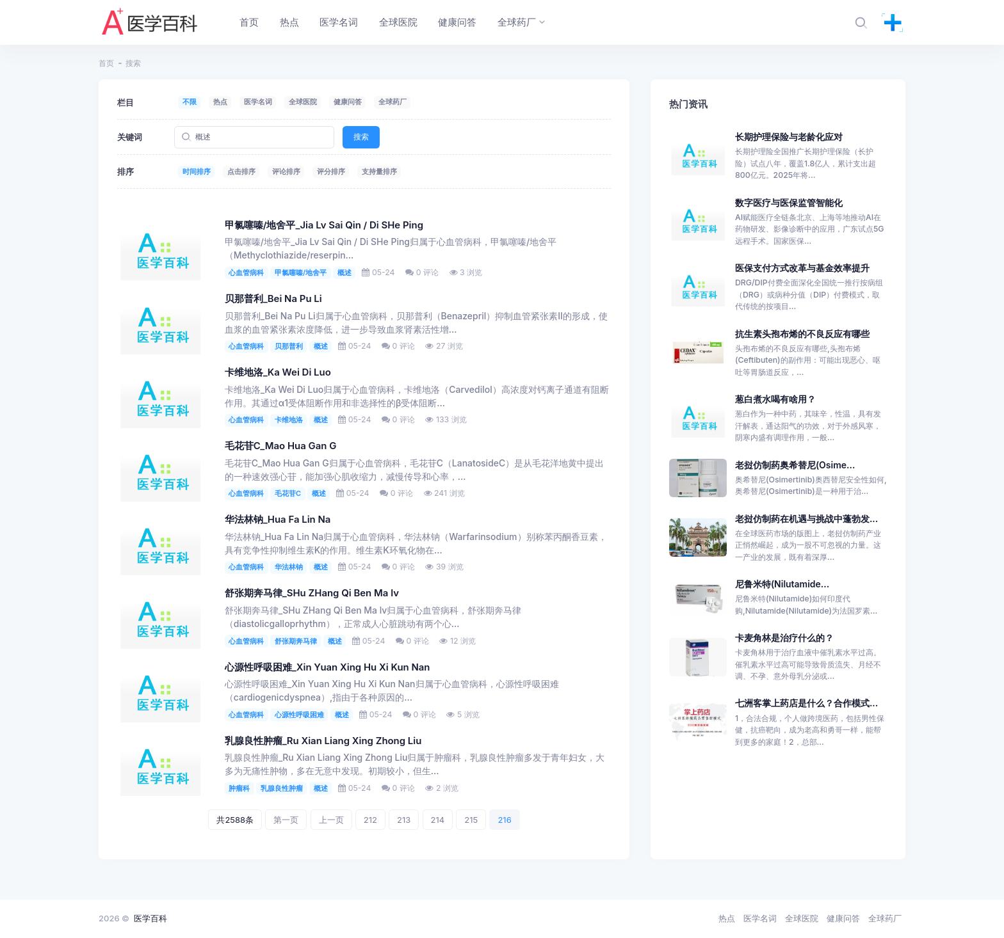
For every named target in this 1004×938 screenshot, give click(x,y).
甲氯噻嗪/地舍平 (301, 272)
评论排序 (286, 171)
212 (370, 820)
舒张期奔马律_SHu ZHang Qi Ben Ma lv (312, 593)
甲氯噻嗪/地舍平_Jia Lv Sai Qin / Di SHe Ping (324, 225)
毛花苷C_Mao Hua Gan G (281, 446)
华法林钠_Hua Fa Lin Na (278, 519)
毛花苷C (288, 493)
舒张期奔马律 (296, 641)
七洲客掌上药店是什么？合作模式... (806, 702)
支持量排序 (379, 171)
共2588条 (235, 820)
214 (438, 820)
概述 (344, 272)
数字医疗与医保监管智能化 (789, 202)
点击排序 (241, 171)
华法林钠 (289, 566)
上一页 (331, 820)
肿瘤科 (239, 788)
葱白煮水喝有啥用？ (775, 398)
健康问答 (348, 101)
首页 (106, 63)
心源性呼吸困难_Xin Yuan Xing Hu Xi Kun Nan (327, 667)
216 (504, 820)
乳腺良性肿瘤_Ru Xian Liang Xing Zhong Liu (323, 741)
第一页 (285, 820)
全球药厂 (392, 101)
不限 (189, 101)
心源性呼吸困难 (299, 714)
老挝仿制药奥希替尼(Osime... (795, 464)
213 (403, 820)
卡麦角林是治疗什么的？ (784, 637)
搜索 (361, 136)
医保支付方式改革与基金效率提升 (802, 267)
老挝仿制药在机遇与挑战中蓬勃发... (806, 518)
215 (471, 820)
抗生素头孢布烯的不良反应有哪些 (802, 333)
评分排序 (331, 171)
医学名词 (258, 101)
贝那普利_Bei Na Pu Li (273, 299)
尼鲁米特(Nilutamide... (782, 583)
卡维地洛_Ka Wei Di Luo (278, 372)
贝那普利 (289, 346)
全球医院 (303, 101)
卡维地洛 (289, 419)
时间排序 (196, 171)
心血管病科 (246, 272)
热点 (220, 101)
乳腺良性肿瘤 (282, 788)
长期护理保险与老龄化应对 (789, 136)
